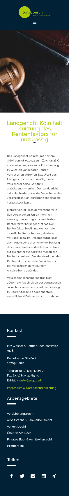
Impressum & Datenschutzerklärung (31, 388)
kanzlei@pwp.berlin (30, 380)
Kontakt (14, 330)
